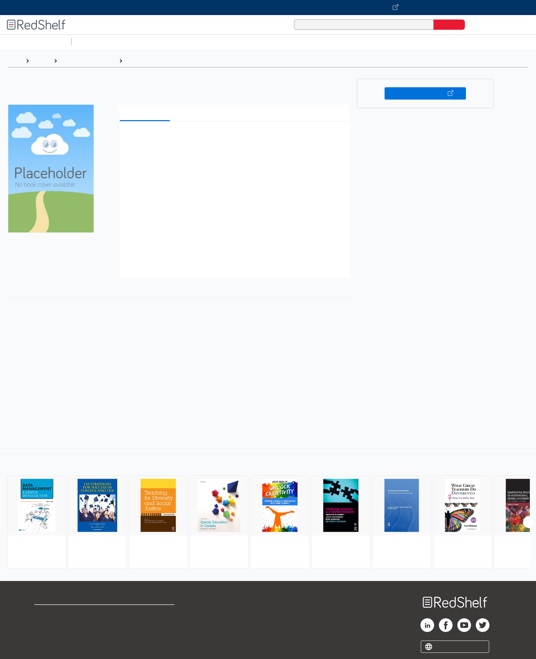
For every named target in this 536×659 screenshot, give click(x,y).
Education (138, 60)
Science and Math (134, 41)
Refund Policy (145, 624)
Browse (41, 60)
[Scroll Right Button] (529, 522)
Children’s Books (453, 41)
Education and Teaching (88, 60)
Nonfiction (414, 41)
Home (15, 60)
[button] (236, 137)
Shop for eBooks (56, 613)
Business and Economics (265, 41)
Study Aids (92, 41)
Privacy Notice (53, 635)
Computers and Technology (195, 41)
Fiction (386, 41)
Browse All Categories (36, 41)
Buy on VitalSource (425, 93)
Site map (45, 646)
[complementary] (268, 509)
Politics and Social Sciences (337, 41)
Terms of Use (146, 613)
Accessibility (144, 635)
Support (44, 624)
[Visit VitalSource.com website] (268, 7)
